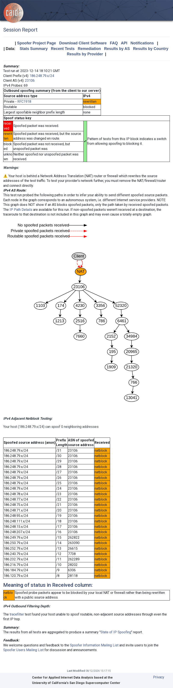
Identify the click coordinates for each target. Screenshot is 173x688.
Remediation (89, 49)
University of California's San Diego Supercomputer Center (76, 683)
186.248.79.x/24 (42, 76)
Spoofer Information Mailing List (94, 645)
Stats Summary (34, 49)
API (124, 43)
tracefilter (17, 614)
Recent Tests (63, 49)
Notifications (142, 43)
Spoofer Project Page (36, 43)
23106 (30, 80)
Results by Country (150, 49)
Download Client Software (83, 43)
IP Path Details (21, 210)
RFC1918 (24, 102)
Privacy (158, 677)
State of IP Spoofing (116, 632)
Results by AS (117, 49)
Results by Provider (85, 54)
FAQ (114, 43)
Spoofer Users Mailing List (23, 650)
